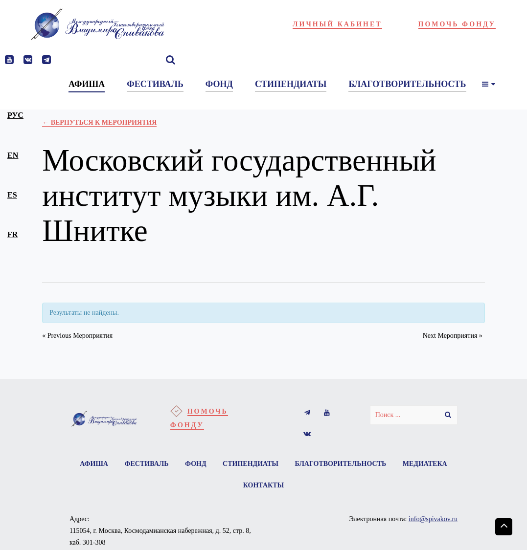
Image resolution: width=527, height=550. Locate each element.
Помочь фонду (457, 24)
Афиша (94, 463)
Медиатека (425, 463)
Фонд (195, 463)
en (12, 155)
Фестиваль (146, 463)
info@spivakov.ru (433, 519)
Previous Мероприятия (77, 335)
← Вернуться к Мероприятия (99, 122)
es (12, 195)
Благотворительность (341, 463)
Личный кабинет (337, 24)
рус (15, 115)
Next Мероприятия (452, 335)
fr (12, 234)
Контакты (263, 485)
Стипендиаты (250, 463)
